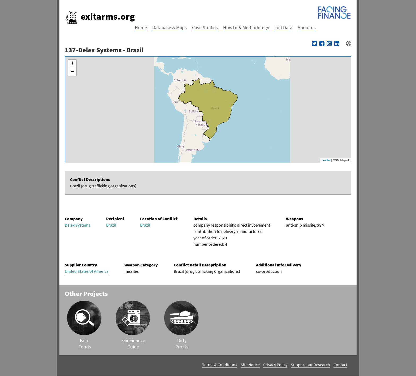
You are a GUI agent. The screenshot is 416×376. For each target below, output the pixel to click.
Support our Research (310, 364)
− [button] (72, 72)
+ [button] (72, 64)
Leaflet (326, 160)
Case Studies (205, 27)
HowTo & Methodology (246, 27)
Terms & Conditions (219, 364)
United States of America (87, 271)
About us (307, 27)
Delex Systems (77, 225)
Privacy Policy (275, 364)
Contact (340, 364)
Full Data (283, 27)
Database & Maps (169, 27)
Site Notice (250, 364)
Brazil (111, 225)
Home (141, 27)
